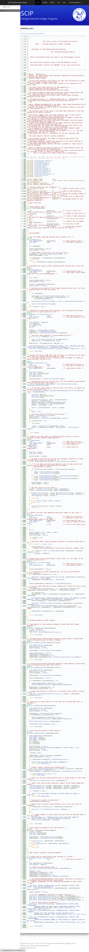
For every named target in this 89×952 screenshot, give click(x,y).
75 (23, 180)
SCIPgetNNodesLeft (69, 771)
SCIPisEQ (76, 390)
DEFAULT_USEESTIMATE (67, 922)
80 (23, 188)
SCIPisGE (40, 400)
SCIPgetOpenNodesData (46, 769)
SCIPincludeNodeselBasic (47, 885)
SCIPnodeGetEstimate (64, 384)
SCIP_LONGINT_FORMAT (34, 818)
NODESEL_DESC (31, 887)
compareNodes (35, 440)
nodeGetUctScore (41, 363)
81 (23, 191)
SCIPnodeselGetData (47, 650)
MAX (41, 343)
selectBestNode (36, 515)
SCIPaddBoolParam (44, 917)
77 (23, 184)
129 (23, 270)
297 (23, 515)
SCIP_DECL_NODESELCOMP (35, 830)
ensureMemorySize (43, 562)
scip (48, 316)
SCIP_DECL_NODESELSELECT (36, 733)
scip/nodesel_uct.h (42, 162)
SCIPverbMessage (35, 346)
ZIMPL (52, 2)
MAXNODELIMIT (31, 909)
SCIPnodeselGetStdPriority (50, 333)
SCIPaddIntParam (44, 904)
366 (23, 628)
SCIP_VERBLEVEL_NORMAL (55, 346)
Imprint (46, 946)
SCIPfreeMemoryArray (39, 685)
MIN (44, 341)
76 (23, 183)
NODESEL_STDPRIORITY (61, 876)
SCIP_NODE (32, 242)
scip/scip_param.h (41, 173)
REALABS (52, 390)
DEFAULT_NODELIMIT (65, 908)
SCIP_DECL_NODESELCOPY (35, 628)
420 (23, 706)
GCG (64, 2)
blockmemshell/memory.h (43, 161)
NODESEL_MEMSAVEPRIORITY (44, 888)
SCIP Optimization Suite (17, 2)
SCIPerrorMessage (38, 762)
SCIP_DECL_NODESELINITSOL (36, 643)
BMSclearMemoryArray (39, 606)
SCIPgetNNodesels (45, 331)
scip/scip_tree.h (41, 175)
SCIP (38, 2)
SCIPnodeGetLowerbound (35, 385)
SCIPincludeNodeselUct (46, 632)
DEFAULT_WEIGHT (61, 914)
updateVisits (35, 270)
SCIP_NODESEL (34, 317)
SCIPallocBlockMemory (46, 868)
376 (23, 643)
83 (23, 196)
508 (23, 830)
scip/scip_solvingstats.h (44, 174)
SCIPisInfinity (38, 390)
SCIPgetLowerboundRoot (51, 379)
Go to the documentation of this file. (32, 33)
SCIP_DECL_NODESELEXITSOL (36, 667)
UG (59, 2)
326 (23, 562)
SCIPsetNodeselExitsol (46, 900)
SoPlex (45, 2)
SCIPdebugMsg (36, 598)
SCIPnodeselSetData (36, 724)
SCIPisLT (39, 501)
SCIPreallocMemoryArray (49, 603)
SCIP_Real (32, 213)
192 (23, 363)
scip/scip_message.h (42, 169)
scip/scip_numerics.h (43, 171)
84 (23, 199)
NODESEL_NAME (68, 748)
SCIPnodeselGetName (47, 748)
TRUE (55, 908)
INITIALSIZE (31, 578)
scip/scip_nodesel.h (42, 170)
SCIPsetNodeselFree (45, 898)
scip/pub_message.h (42, 163)
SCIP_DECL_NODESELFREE (35, 706)
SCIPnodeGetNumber (51, 254)
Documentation (75, 2)
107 (23, 240)
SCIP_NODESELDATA (35, 241)
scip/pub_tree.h (41, 166)
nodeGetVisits (35, 240)
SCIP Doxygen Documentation (13, 10)
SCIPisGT (40, 506)
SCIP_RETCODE (31, 314)
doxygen (67, 943)
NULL (48, 249)
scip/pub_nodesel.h (42, 165)
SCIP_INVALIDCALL (43, 763)
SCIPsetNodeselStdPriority (48, 348)
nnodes (49, 524)
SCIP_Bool (32, 226)
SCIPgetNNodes (60, 583)
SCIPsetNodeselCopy (45, 896)
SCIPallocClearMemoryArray (50, 577)
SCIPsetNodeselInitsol (46, 897)
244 (23, 440)
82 (23, 194)
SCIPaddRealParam (44, 910)
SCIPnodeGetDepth (71, 301)
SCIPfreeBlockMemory (36, 721)
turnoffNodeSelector (44, 314)
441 (23, 733)
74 (23, 179)
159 (23, 314)
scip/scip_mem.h (41, 167)
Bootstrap (32, 948)
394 (23, 667)
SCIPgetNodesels (44, 330)
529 (23, 858)
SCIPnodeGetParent (44, 301)
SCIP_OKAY (38, 351)
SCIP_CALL (32, 348)
